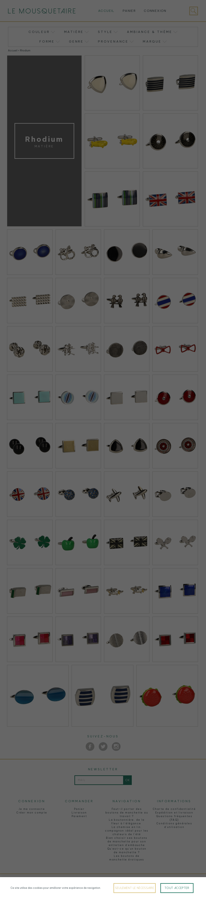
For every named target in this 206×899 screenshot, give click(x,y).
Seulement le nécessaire (134, 888)
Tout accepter (177, 888)
